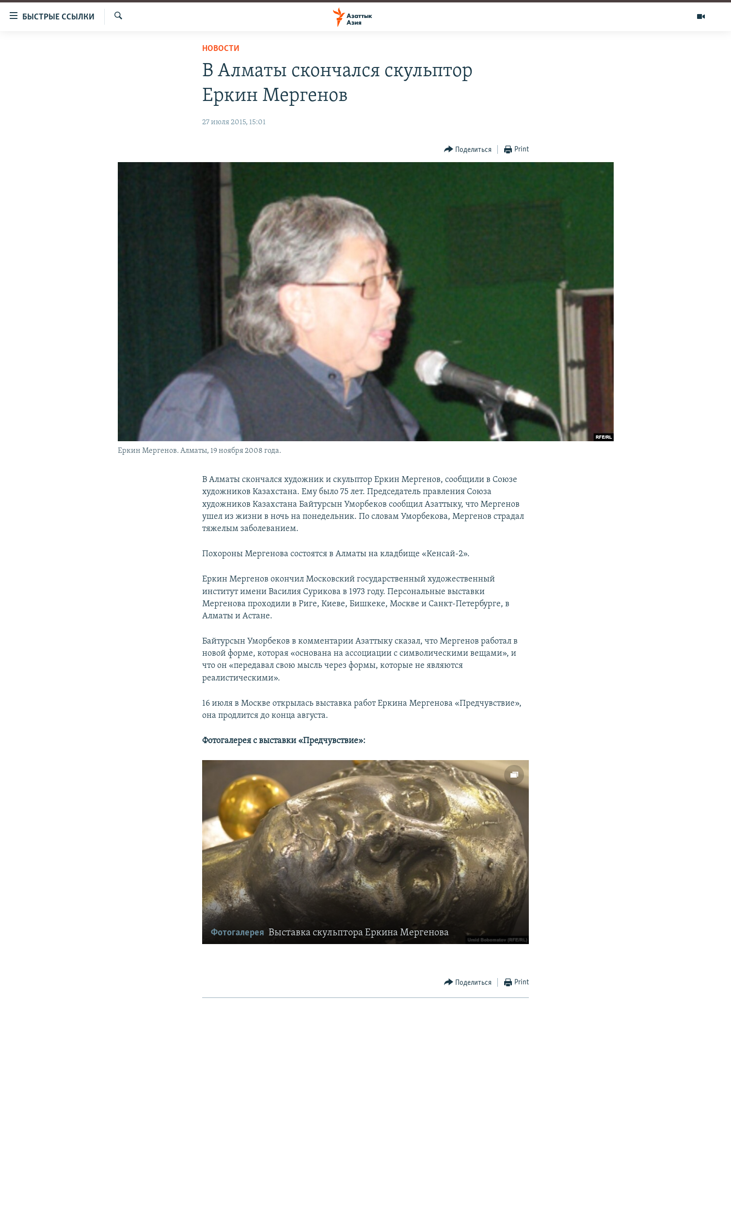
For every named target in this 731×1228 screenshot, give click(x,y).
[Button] (468, 149)
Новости (220, 48)
